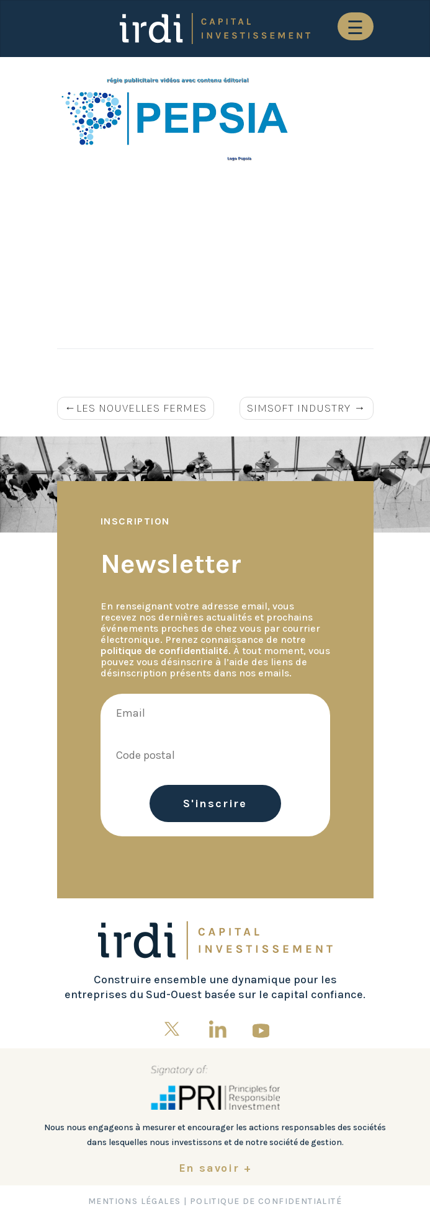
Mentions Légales (134, 1201)
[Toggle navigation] (356, 26)
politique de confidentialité (164, 651)
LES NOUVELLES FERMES (141, 408)
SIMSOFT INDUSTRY (299, 408)
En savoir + (215, 1168)
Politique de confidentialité (266, 1201)
